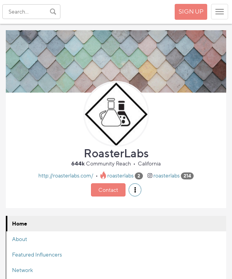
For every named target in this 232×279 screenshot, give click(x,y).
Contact (108, 189)
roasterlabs (120, 175)
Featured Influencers (37, 254)
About (19, 239)
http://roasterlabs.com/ (65, 175)
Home (19, 223)
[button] (135, 189)
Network (22, 270)
